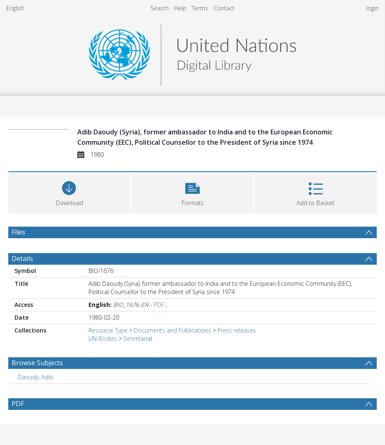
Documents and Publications (172, 330)
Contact (223, 8)
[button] (193, 191)
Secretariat (138, 338)
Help (180, 8)
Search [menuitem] (160, 8)
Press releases (237, 330)
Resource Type (107, 330)
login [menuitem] (372, 8)
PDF (159, 305)
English (15, 8)
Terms (199, 8)
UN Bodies (102, 338)
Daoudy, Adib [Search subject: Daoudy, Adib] (35, 377)
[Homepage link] (192, 52)
